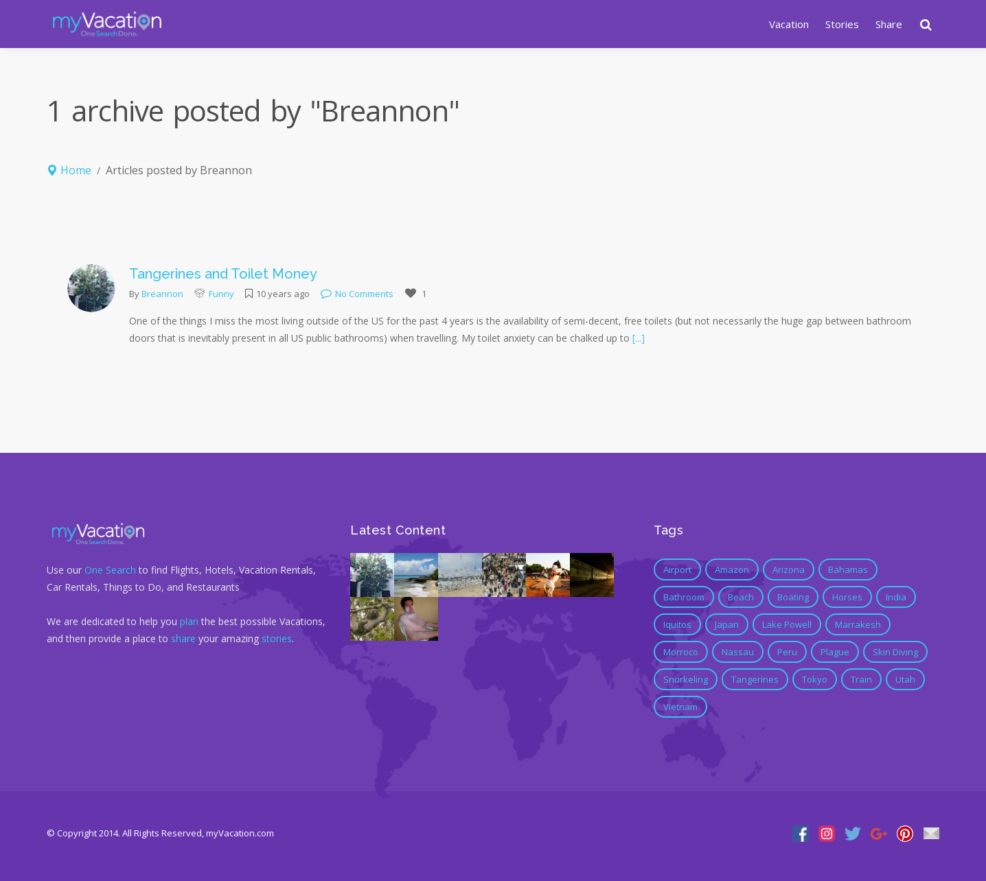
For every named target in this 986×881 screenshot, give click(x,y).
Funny (221, 293)
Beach (741, 597)
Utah (905, 679)
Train (861, 679)
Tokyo (814, 679)
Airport (677, 569)
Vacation (789, 24)
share (183, 638)
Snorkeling (685, 679)
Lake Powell (787, 624)
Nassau (738, 652)
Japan (727, 624)
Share (888, 24)
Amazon (732, 569)
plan (189, 621)
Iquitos (677, 624)
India (896, 597)
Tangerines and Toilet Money (223, 274)
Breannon (162, 293)
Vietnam (680, 707)
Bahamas (848, 569)
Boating (793, 597)
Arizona (788, 569)
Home (75, 170)
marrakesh (858, 624)
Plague (835, 652)
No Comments (357, 293)
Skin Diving (895, 652)
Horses (847, 597)
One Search (110, 569)
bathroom (683, 597)
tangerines (755, 679)
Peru (787, 652)
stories (277, 638)
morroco (680, 652)
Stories (842, 24)
